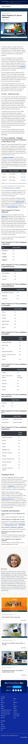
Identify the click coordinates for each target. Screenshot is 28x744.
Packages (2, 724)
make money (25, 1)
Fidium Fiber (3, 715)
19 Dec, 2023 (13, 667)
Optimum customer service (9, 187)
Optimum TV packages (8, 157)
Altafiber (2, 708)
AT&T (2, 700)
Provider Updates (8, 13)
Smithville (15, 710)
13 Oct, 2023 (14, 640)
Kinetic (2, 704)
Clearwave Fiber (16, 715)
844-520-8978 (17, 187)
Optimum (15, 706)
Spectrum (2, 698)
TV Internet (3, 726)
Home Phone (3, 728)
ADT (14, 704)
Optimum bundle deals (12, 206)
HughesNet (3, 706)
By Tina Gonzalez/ (4, 667)
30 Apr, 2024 (14, 614)
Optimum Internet (20, 201)
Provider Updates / (10, 640)
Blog (1, 730)
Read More (24, 620)
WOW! (14, 708)
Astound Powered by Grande (6, 710)
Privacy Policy (24, 737)
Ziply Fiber (3, 717)
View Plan (23, 174)
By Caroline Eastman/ (5, 614)
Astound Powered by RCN (5, 713)
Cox (14, 700)
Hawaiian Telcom (16, 713)
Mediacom (2, 702)
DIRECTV (15, 702)
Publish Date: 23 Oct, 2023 (5, 19)
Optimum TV (23, 66)
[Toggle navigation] (25, 6)
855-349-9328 (16, 686)
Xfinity (14, 698)
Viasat (14, 717)
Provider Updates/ (10, 614)
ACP (1, 722)
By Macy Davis (4, 13)
